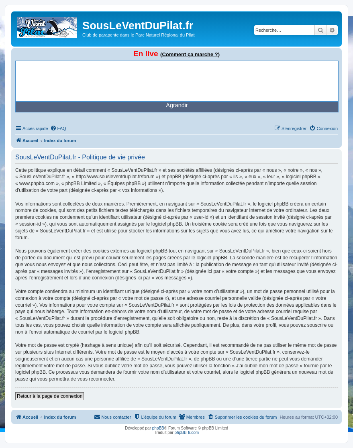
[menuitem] (58, 128)
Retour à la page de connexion (49, 396)
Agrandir (177, 105)
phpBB (158, 428)
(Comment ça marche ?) (190, 54)
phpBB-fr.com (187, 432)
